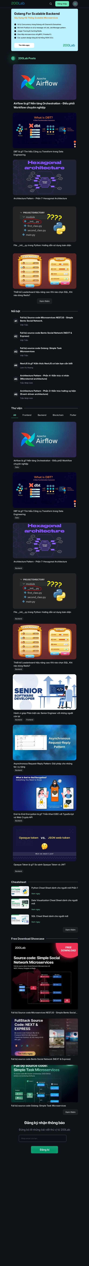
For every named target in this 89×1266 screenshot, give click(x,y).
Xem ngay (35, 893)
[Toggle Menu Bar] (75, 3)
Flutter (73, 415)
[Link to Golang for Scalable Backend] (44, 30)
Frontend (27, 415)
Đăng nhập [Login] (62, 4)
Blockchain (58, 415)
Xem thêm (45, 301)
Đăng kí (44, 1149)
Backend (42, 415)
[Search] (50, 3)
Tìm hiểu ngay (24, 45)
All (14, 415)
